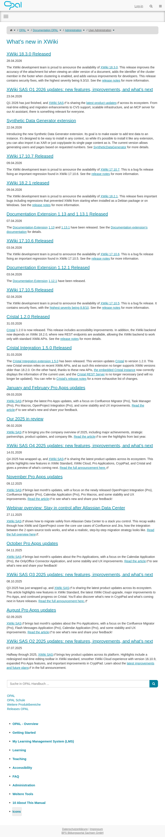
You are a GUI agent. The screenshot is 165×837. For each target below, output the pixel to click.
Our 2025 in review (25, 418)
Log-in (139, 6)
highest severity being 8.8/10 (69, 307)
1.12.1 (52, 281)
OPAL (22, 30)
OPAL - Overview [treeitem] (25, 724)
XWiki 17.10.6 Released (30, 240)
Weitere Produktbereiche (24, 704)
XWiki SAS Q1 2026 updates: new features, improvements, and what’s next (80, 89)
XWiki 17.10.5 (110, 303)
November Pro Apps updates (35, 476)
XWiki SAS (56, 103)
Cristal (11, 330)
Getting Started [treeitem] (24, 732)
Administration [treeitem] (23, 785)
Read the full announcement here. (83, 467)
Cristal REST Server (91, 374)
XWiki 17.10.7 (110, 169)
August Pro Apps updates (31, 610)
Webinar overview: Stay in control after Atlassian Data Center (66, 507)
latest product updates (101, 103)
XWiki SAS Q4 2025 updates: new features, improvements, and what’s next (80, 445)
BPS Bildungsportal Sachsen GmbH (82, 832)
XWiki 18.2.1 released (28, 182)
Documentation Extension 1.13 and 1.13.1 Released (57, 214)
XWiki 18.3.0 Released (29, 54)
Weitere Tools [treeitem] (22, 794)
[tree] (82, 767)
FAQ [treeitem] (15, 776)
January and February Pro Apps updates (46, 387)
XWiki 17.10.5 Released (30, 289)
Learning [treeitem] (19, 750)
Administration (73, 30)
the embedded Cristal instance (114, 370)
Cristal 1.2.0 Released (28, 316)
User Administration (100, 30)
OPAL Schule (16, 700)
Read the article (84, 436)
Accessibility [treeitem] (22, 767)
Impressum (96, 829)
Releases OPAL (18, 709)
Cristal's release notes (71, 378)
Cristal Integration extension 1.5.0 (36, 361)
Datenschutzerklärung (75, 829)
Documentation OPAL (45, 30)
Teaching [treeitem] (19, 759)
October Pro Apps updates (32, 543)
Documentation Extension (30, 227)
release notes (111, 80)
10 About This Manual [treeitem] (29, 803)
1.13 (51, 227)
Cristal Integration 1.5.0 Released (39, 347)
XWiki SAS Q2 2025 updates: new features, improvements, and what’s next (80, 641)
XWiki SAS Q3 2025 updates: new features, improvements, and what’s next (80, 574)
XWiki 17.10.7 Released (30, 156)
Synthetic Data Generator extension (41, 120)
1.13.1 (65, 227)
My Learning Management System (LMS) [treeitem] (43, 741)
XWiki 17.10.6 (110, 254)
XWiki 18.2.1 (109, 196)
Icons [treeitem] (16, 811)
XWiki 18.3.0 (109, 67)
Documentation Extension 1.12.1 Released (48, 267)
